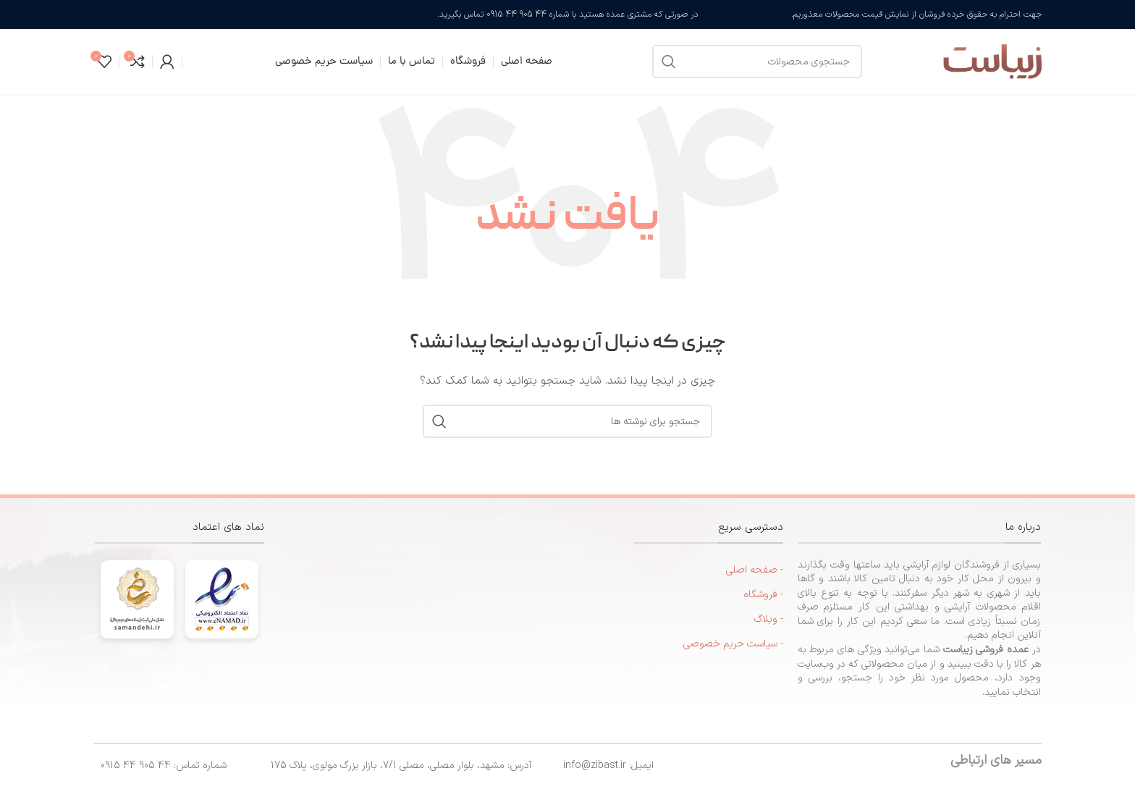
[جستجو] (757, 61)
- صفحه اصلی (754, 570)
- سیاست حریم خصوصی (733, 643)
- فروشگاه (763, 594)
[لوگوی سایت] (959, 61)
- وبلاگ (768, 619)
